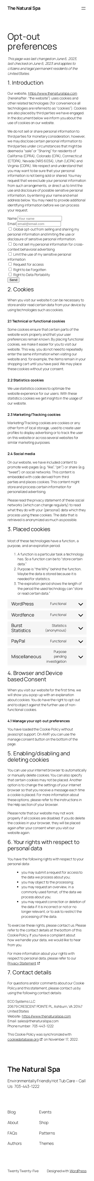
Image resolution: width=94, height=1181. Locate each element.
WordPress (78, 1170)
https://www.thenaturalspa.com (52, 93)
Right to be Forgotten (27, 269)
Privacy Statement (22, 963)
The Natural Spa (24, 8)
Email (12, 223)
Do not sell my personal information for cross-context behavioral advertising (46, 247)
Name (12, 218)
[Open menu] (83, 8)
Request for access (26, 264)
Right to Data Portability (29, 274)
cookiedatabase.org (23, 1039)
